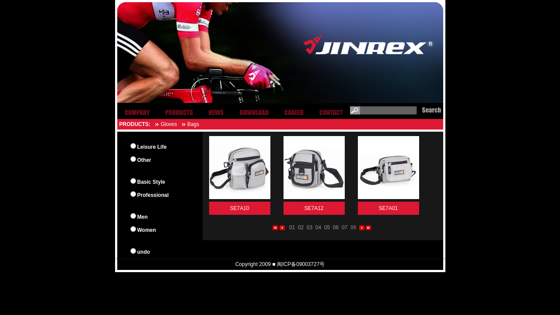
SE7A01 (388, 208)
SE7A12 (313, 208)
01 (292, 227)
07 (344, 227)
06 (336, 227)
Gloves (169, 124)
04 (318, 227)
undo (143, 252)
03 (309, 227)
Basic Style (151, 182)
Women (146, 230)
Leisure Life (152, 147)
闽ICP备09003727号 (301, 264)
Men (142, 217)
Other (144, 160)
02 (301, 227)
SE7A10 (239, 208)
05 (327, 227)
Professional (153, 195)
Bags (193, 124)
